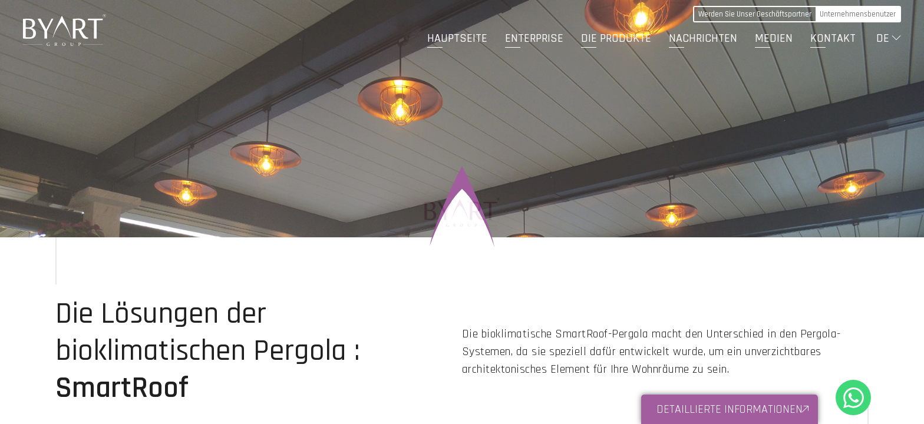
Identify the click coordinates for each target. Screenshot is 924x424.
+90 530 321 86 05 (853, 397)
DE (882, 38)
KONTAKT (833, 38)
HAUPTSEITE (457, 38)
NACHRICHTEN (703, 38)
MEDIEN (774, 38)
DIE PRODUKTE (616, 38)
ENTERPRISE (534, 38)
